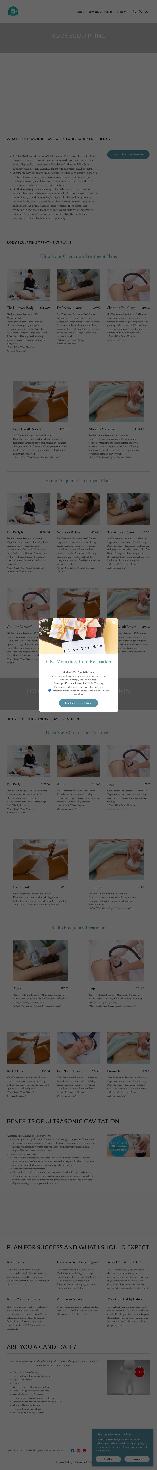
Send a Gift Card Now (78, 702)
